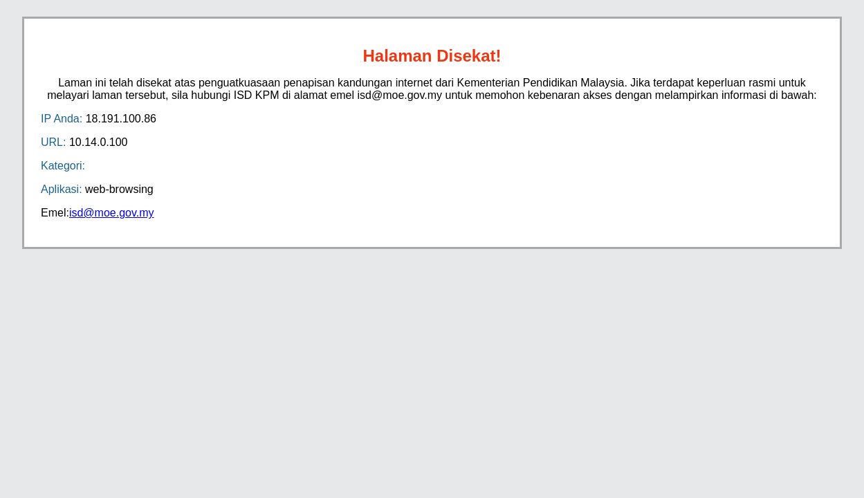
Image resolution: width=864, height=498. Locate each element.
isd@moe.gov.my (111, 213)
